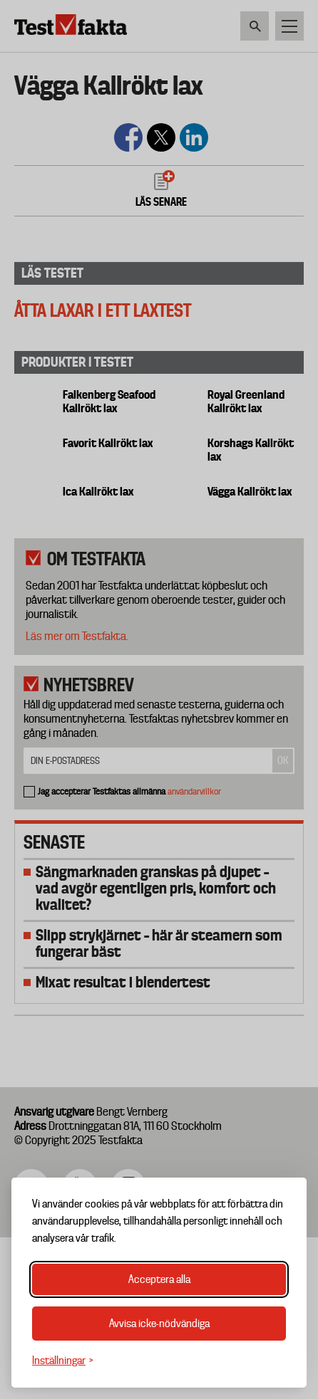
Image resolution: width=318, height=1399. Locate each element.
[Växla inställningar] (62, 1361)
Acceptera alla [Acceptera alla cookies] (159, 1279)
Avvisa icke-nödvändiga (159, 1323)
